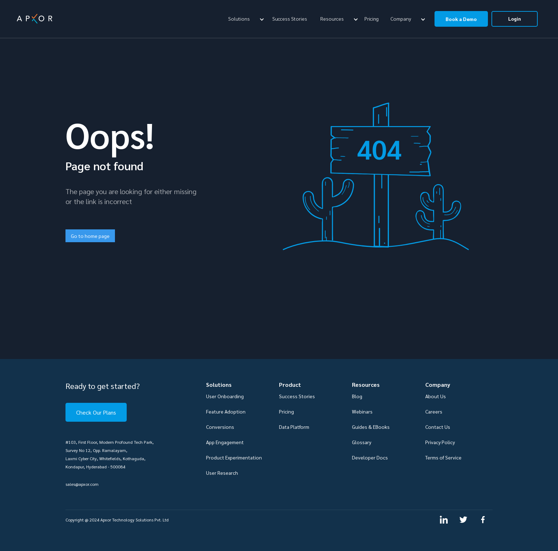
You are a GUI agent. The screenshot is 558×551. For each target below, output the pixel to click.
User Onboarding (225, 396)
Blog (357, 396)
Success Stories (289, 18)
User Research (222, 472)
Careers (433, 411)
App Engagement (225, 442)
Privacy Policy (440, 442)
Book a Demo (461, 19)
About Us (435, 396)
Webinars (362, 411)
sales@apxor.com (82, 484)
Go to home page (90, 236)
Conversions (220, 426)
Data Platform (294, 426)
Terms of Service (443, 457)
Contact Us (437, 426)
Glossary (361, 442)
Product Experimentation (234, 457)
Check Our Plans (96, 412)
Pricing (371, 18)
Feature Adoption (226, 411)
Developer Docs (370, 457)
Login (514, 19)
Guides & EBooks (371, 426)
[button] (245, 18)
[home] (34, 19)
